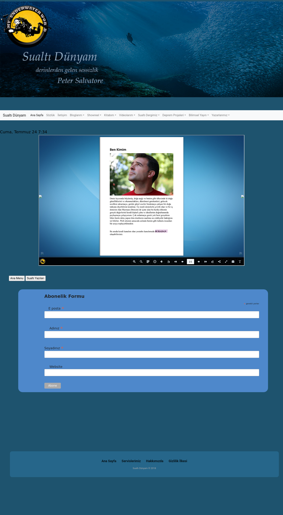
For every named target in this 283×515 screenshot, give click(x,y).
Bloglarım (76, 115)
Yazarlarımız (220, 115)
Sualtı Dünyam (14, 115)
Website (53, 367)
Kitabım (109, 115)
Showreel (93, 115)
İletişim (62, 115)
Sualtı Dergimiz (147, 115)
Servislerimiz (131, 461)
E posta (54, 308)
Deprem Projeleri (173, 115)
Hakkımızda (154, 461)
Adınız (53, 328)
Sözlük (50, 115)
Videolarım (126, 115)
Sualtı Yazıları (35, 278)
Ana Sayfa (37, 115)
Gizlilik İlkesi (178, 461)
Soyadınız (54, 348)
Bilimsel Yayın (197, 115)
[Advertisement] (108, 417)
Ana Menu (16, 278)
